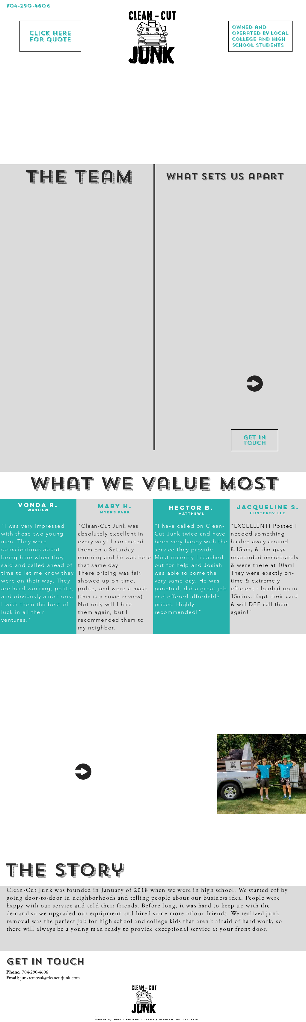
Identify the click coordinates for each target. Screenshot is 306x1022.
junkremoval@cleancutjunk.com (50, 977)
